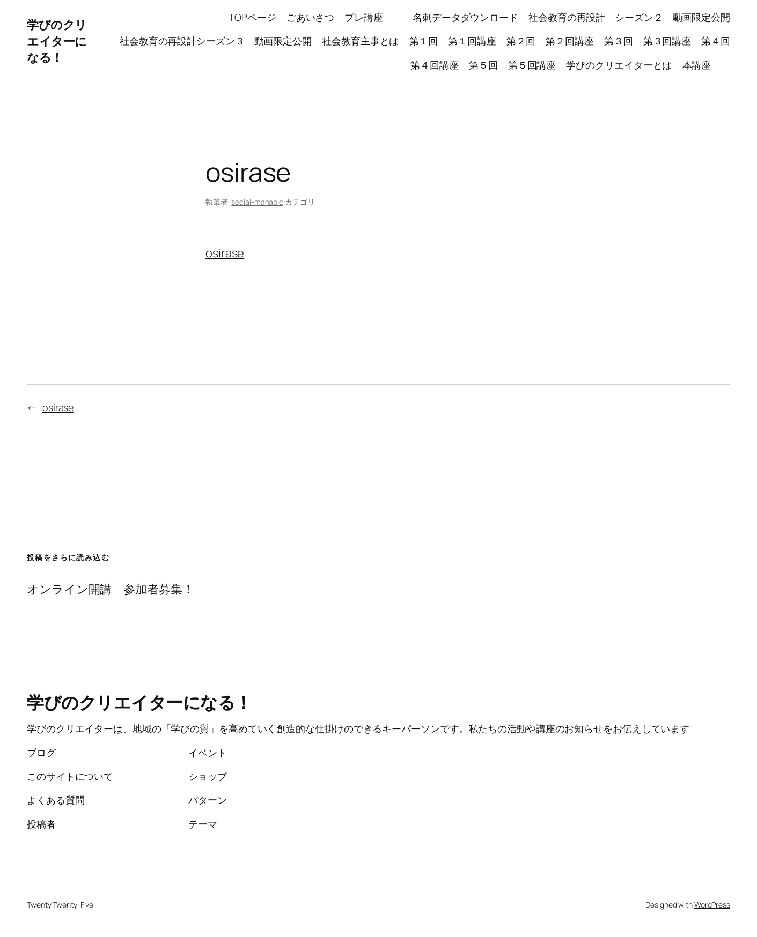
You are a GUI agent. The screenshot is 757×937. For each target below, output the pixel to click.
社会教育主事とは (360, 40)
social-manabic (257, 202)
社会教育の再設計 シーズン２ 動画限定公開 (629, 17)
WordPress (712, 904)
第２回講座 (570, 40)
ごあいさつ (310, 17)
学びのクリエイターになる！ (57, 41)
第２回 (520, 40)
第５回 (483, 64)
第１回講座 (472, 40)
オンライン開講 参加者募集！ (110, 589)
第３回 (618, 40)
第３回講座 (667, 40)
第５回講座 (532, 64)
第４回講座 (434, 64)
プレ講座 (373, 17)
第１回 (423, 40)
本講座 (706, 64)
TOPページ (252, 17)
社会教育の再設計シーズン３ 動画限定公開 (216, 40)
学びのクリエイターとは (619, 64)
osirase (224, 253)
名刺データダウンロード (465, 17)
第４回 (715, 40)
